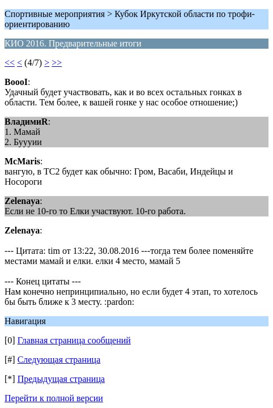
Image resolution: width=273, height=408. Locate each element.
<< (10, 62)
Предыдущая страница (61, 379)
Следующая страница (59, 359)
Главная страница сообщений (74, 340)
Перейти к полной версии (54, 398)
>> (57, 62)
